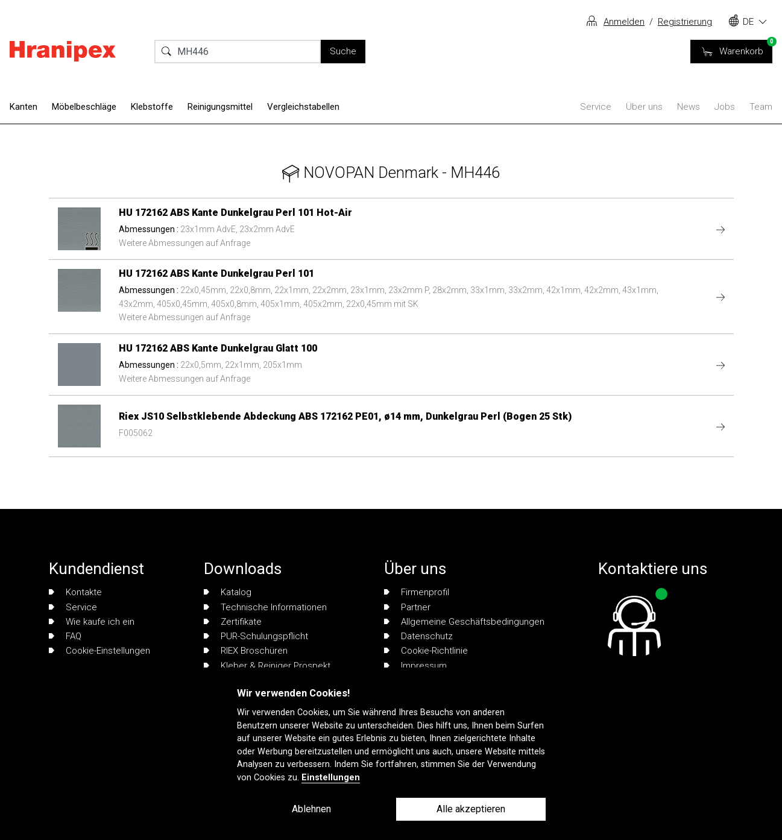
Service (595, 106)
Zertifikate (233, 621)
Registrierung (685, 21)
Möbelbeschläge (84, 106)
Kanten (23, 106)
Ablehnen (311, 809)
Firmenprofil (416, 592)
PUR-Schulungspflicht (256, 636)
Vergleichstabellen (303, 106)
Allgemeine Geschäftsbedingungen (464, 621)
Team (760, 106)
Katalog (227, 592)
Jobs (724, 106)
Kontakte (75, 592)
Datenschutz (418, 636)
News (688, 106)
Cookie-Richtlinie (426, 650)
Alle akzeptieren (471, 809)
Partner (407, 607)
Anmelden (624, 21)
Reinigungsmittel (220, 106)
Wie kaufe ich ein (91, 621)
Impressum (415, 665)
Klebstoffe (152, 106)
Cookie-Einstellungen (99, 650)
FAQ (65, 636)
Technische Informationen (265, 607)
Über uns (644, 106)
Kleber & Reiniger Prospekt (267, 665)
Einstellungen (330, 777)
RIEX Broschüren (246, 650)
